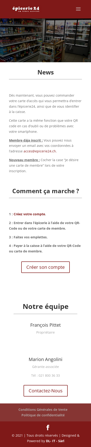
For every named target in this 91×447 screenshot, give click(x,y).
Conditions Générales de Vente (42, 409)
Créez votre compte (29, 214)
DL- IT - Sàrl (55, 441)
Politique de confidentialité (43, 415)
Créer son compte (45, 267)
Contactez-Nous (46, 391)
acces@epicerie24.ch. (40, 151)
